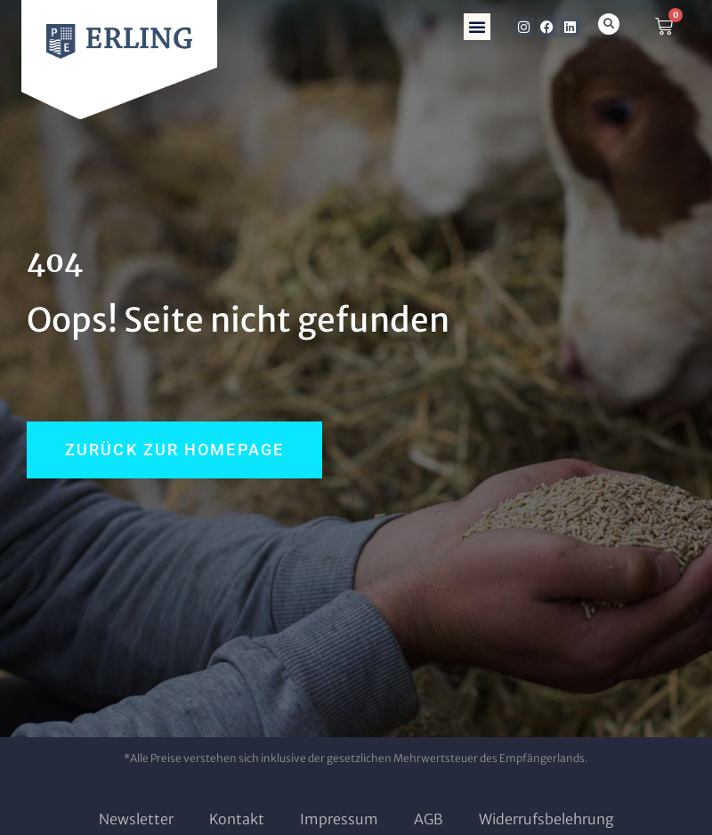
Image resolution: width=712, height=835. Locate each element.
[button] (477, 26)
